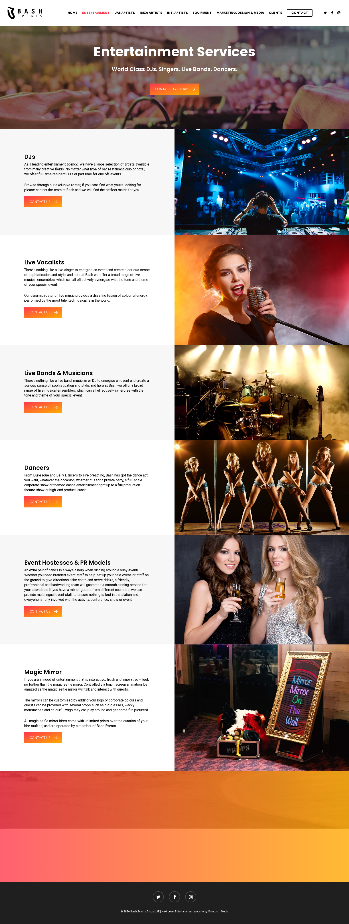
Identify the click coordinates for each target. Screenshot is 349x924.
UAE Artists (124, 12)
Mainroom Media (218, 911)
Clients (275, 12)
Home (72, 12)
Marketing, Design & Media (240, 12)
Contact (299, 12)
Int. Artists (177, 12)
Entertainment (96, 12)
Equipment (202, 12)
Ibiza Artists (151, 12)
